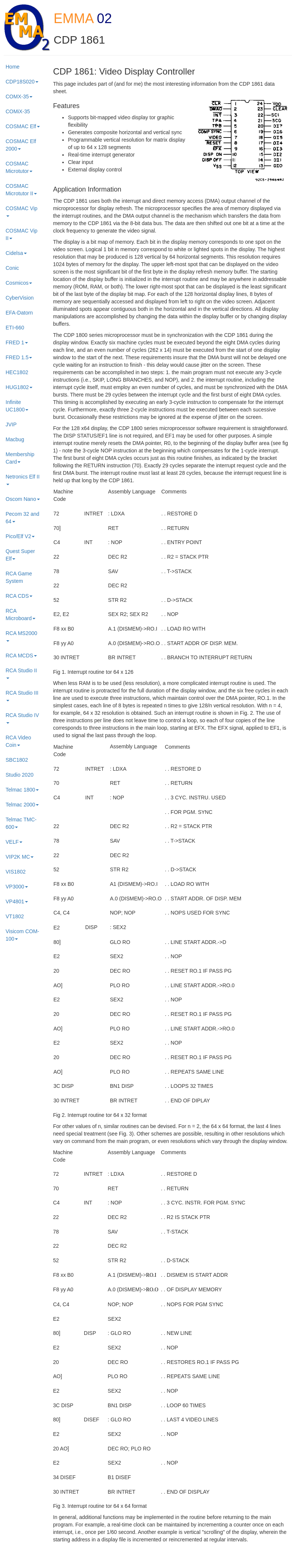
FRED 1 (17, 342)
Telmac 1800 (22, 790)
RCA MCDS (21, 656)
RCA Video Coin (18, 741)
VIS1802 (16, 872)
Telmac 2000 (22, 805)
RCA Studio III (22, 695)
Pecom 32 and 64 (22, 517)
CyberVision (20, 298)
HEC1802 (17, 372)
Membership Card (20, 458)
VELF (14, 842)
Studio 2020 (20, 775)
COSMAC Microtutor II (21, 189)
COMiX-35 (18, 111)
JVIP (11, 424)
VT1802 (15, 916)
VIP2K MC (20, 857)
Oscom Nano (23, 499)
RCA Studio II (21, 673)
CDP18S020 (22, 82)
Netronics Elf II (23, 479)
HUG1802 (19, 387)
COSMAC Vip (21, 211)
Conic (12, 268)
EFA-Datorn (19, 313)
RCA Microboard (20, 614)
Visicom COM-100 (22, 935)
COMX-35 (19, 97)
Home (12, 67)
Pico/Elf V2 (20, 536)
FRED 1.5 (19, 357)
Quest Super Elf (20, 555)
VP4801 (17, 901)
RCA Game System (19, 577)
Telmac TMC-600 (21, 823)
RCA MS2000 (21, 636)
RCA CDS (19, 596)
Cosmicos (19, 283)
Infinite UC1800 (17, 406)
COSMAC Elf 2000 (21, 145)
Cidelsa (16, 253)
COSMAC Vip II (21, 234)
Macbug (15, 439)
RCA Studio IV (22, 718)
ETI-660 (15, 328)
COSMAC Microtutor (19, 167)
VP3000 (17, 887)
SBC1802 (17, 760)
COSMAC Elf (23, 126)
